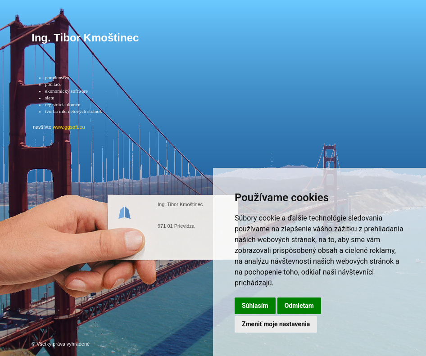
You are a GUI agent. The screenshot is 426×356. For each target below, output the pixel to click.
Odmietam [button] (299, 305)
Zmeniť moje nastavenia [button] (276, 324)
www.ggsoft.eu (69, 127)
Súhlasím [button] (255, 305)
